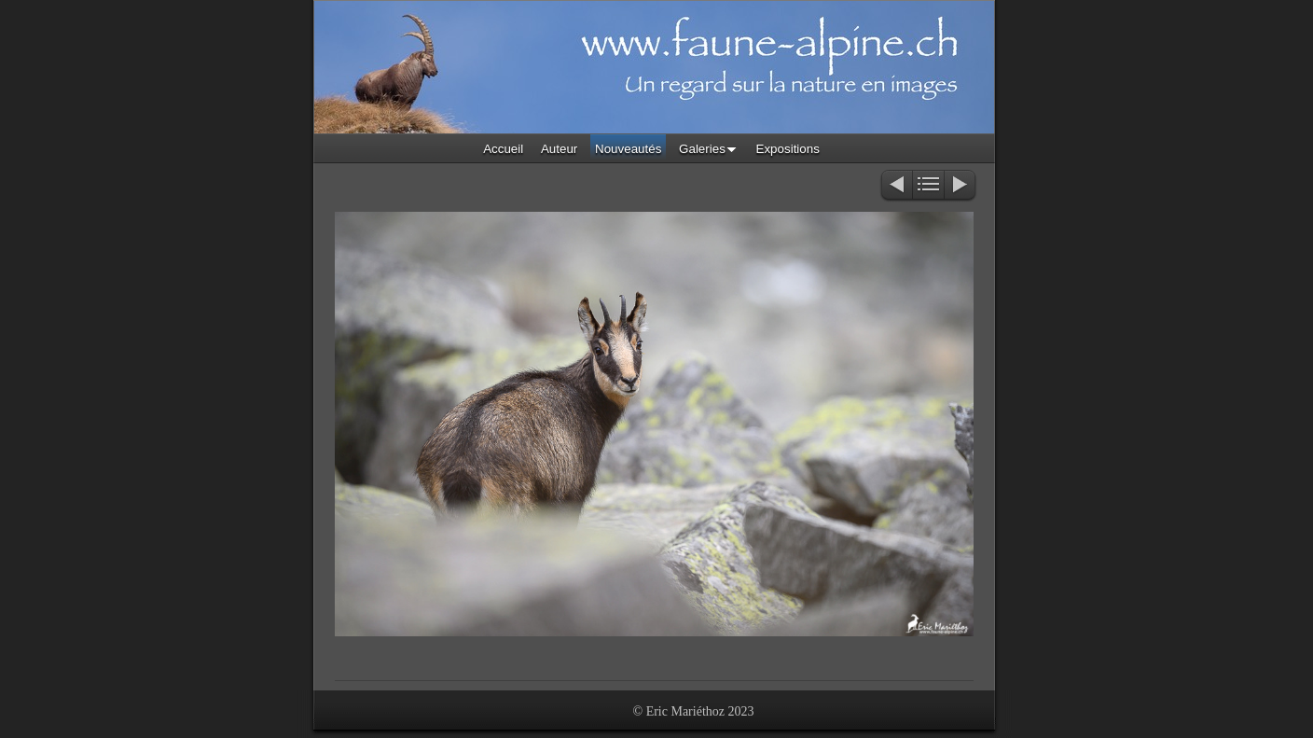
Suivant (961, 186)
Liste (928, 186)
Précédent (895, 186)
